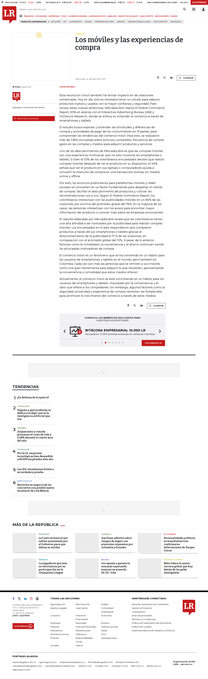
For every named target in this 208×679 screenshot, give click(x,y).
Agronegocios (57, 604)
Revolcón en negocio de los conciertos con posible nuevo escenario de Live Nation (35, 487)
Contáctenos (138, 612)
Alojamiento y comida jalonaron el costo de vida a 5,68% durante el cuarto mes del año (35, 436)
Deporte (43, 560)
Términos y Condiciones (144, 619)
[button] (63, 331)
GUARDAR (186, 78)
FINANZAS (29, 16)
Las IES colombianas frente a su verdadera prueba (35, 471)
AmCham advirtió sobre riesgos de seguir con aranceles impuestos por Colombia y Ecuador (117, 543)
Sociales (54, 645)
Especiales (81, 623)
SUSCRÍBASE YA (153, 343)
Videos (79, 645)
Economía (106, 615)
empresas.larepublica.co (72, 662)
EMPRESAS (54, 16)
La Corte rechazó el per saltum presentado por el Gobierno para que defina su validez (53, 543)
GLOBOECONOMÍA (77, 16)
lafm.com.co (137, 666)
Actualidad (170, 534)
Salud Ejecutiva (109, 638)
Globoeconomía (109, 626)
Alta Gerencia (82, 604)
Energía (121, 22)
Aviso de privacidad (142, 615)
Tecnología (23, 406)
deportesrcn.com (21, 669)
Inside (104, 630)
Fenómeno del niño (104, 22)
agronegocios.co (48, 662)
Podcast (54, 638)
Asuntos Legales (58, 608)
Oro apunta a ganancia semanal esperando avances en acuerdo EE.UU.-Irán (115, 568)
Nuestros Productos (142, 608)
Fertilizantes (160, 22)
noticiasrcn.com (120, 666)
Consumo (55, 615)
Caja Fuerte (82, 608)
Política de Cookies (142, 626)
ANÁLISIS (112, 16)
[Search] (184, 9)
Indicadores (56, 630)
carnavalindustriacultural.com (60, 666)
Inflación (55, 22)
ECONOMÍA (41, 16)
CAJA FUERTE (146, 16)
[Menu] (21, 16)
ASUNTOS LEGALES (128, 16)
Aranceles (175, 22)
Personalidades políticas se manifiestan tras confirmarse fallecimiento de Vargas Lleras (179, 544)
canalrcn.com (85, 666)
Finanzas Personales (86, 626)
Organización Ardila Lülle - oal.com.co (184, 662)
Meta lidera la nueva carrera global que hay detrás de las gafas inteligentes (178, 568)
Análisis (104, 604)
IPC (64, 22)
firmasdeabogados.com (100, 662)
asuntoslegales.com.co (24, 662)
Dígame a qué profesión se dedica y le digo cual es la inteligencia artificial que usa (34, 415)
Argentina (44, 534)
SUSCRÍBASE (199, 2)
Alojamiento (75, 22)
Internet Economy (173, 560)
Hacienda (21, 428)
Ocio (103, 634)
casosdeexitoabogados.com (27, 666)
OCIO (64, 16)
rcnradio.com (102, 666)
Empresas (55, 623)
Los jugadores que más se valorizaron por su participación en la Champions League (53, 568)
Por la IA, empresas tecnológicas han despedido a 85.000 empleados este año (35, 456)
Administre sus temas (26, 118)
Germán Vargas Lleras (139, 22)
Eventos (105, 623)
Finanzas (54, 626)
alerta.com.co (154, 666)
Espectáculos (24, 481)
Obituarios (81, 634)
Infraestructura (83, 630)
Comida (88, 22)
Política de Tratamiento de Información (151, 623)
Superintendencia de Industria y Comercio (153, 630)
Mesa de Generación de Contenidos (150, 604)
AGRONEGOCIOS (97, 16)
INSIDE (174, 16)
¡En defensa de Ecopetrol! (33, 397)
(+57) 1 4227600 (21, 615)
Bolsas (105, 560)
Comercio (106, 534)
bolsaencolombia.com (127, 662)
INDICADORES (162, 16)
